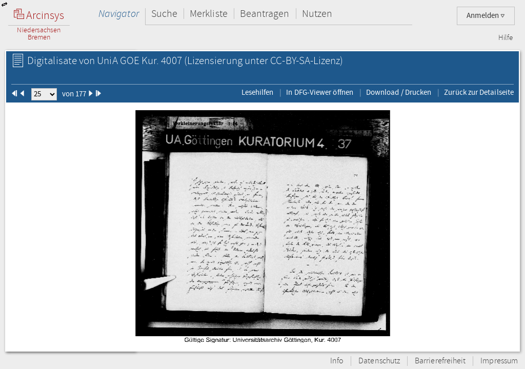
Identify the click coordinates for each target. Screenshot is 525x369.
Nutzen (317, 13)
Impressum (499, 361)
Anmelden (486, 15)
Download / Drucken (398, 92)
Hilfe (505, 38)
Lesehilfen (257, 92)
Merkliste (209, 13)
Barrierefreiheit (440, 361)
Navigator (118, 13)
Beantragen (265, 13)
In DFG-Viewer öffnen (319, 92)
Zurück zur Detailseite (479, 92)
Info (337, 361)
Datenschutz (379, 361)
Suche (164, 13)
